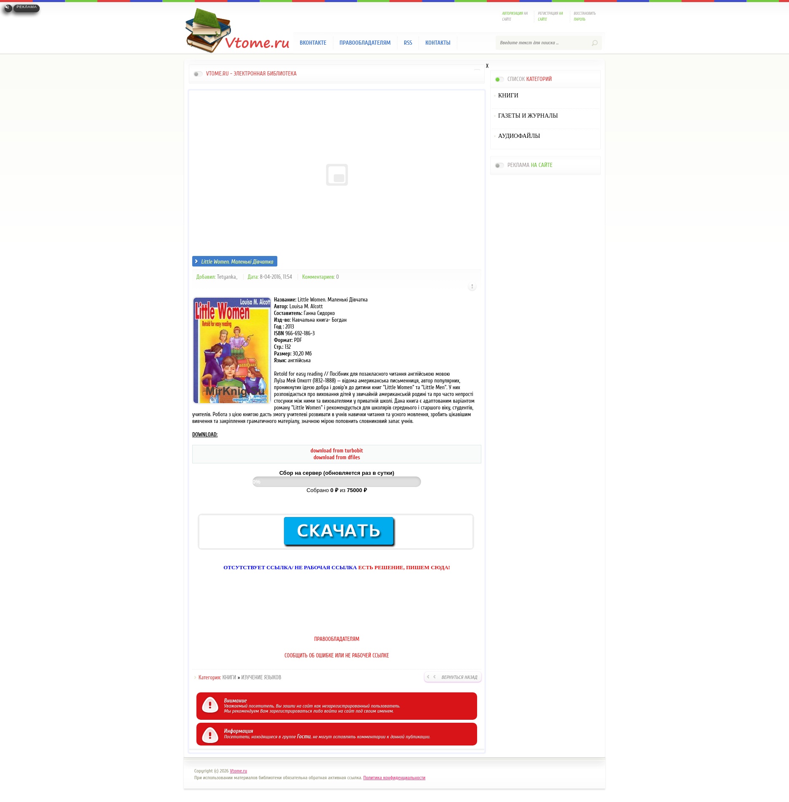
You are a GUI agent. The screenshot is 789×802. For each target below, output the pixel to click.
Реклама (26, 7)
